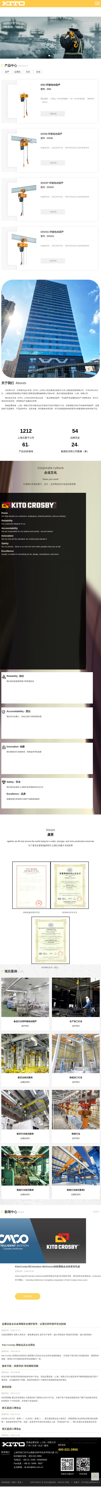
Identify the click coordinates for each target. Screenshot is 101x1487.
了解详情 (53, 114)
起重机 (17, 72)
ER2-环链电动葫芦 (50, 85)
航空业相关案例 (25, 1077)
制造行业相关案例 (25, 1190)
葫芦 (7, 72)
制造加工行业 (76, 1077)
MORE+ (96, 1212)
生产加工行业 (76, 1021)
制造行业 (76, 1134)
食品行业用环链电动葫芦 (25, 1021)
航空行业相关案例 (25, 1134)
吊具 (28, 72)
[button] (49, 55)
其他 (38, 72)
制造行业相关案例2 (76, 1190)
